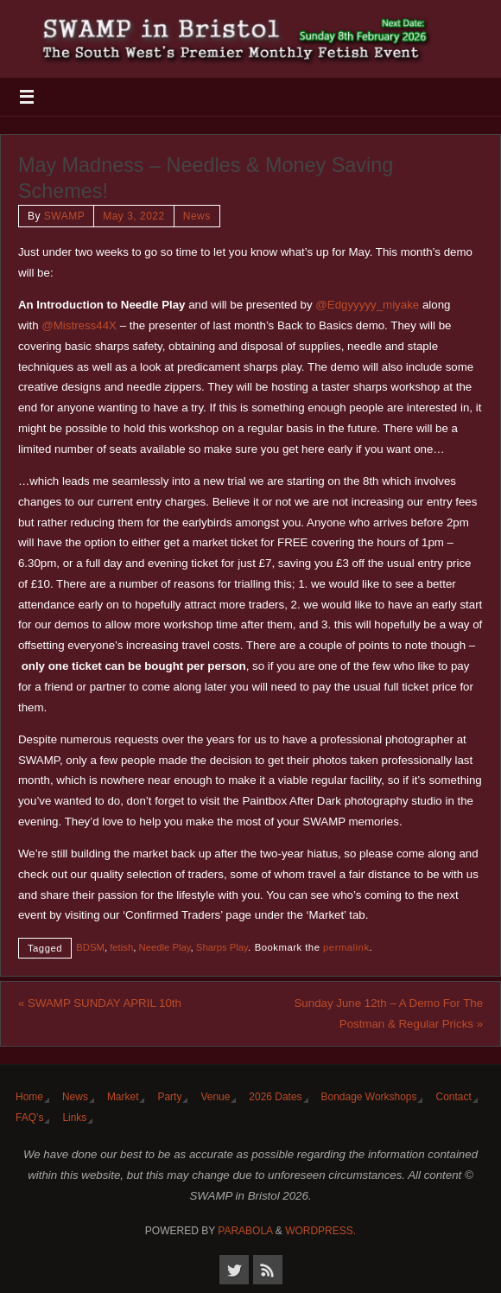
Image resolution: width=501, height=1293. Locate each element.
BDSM (90, 947)
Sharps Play (222, 947)
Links (74, 1117)
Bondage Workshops (369, 1097)
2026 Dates (275, 1097)
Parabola (245, 1231)
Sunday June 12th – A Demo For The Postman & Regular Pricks (389, 1013)
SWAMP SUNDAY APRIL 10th (99, 1003)
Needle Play (165, 947)
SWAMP (64, 216)
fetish (121, 947)
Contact (453, 1097)
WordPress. (320, 1231)
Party (169, 1097)
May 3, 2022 (134, 216)
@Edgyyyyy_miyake (367, 304)
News (197, 216)
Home (29, 1097)
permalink (346, 947)
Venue (215, 1097)
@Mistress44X (79, 325)
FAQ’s (29, 1117)
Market (123, 1097)
